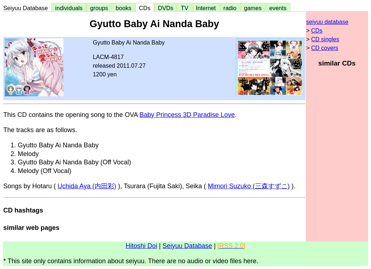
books (123, 8)
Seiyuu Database (27, 8)
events (278, 8)
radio (230, 8)
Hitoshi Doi (141, 245)
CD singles (325, 39)
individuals (69, 8)
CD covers (324, 48)
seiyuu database (327, 22)
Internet (206, 8)
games (253, 8)
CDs (145, 8)
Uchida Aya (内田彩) (87, 186)
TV (184, 8)
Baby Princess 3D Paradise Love (187, 114)
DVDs (165, 8)
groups (99, 8)
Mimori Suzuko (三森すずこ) (249, 186)
